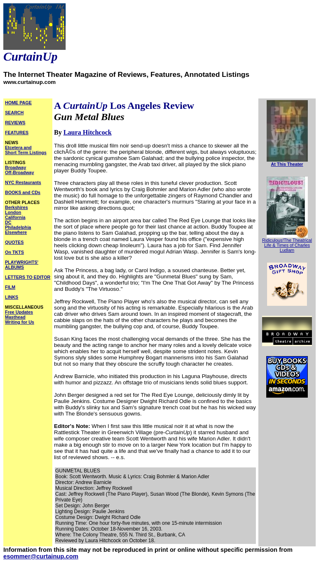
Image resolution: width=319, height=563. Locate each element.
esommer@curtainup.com (40, 556)
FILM (10, 287)
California (15, 217)
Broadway (15, 167)
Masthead (15, 317)
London (13, 212)
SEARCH (14, 112)
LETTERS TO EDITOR (27, 277)
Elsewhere (16, 232)
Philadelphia (18, 227)
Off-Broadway (19, 172)
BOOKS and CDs (22, 192)
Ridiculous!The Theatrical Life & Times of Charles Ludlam (287, 245)
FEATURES (17, 132)
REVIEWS (15, 122)
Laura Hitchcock (88, 132)
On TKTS (14, 252)
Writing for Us (19, 322)
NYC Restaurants (23, 182)
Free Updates (19, 312)
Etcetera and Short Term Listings (26, 150)
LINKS (11, 297)
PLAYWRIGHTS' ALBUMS (21, 265)
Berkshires (16, 207)
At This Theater (287, 164)
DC (8, 222)
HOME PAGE (18, 102)
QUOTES (14, 242)
